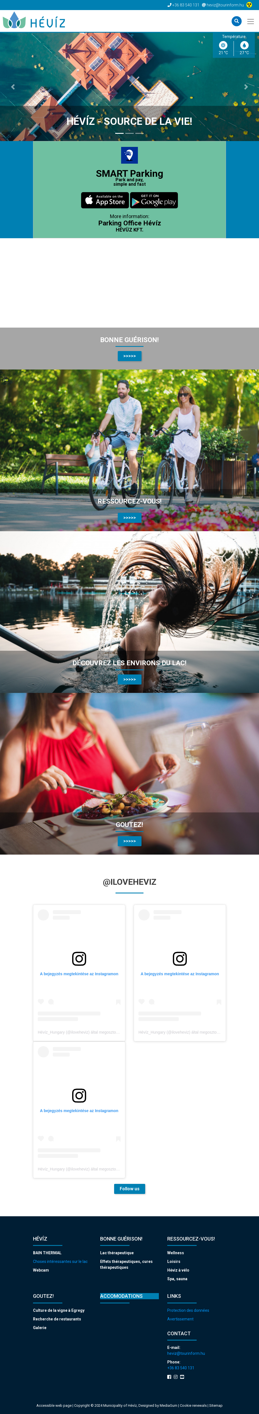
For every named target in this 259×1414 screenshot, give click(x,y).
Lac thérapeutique (117, 1253)
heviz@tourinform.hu (186, 1353)
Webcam (41, 1270)
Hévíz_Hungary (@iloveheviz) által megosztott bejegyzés (87, 1032)
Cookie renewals (194, 1405)
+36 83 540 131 (180, 1368)
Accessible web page (54, 1405)
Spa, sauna (177, 1279)
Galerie (39, 1327)
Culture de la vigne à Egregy (58, 1310)
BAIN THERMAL (47, 1253)
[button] (13, 87)
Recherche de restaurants (57, 1319)
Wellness (175, 1253)
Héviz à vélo (178, 1270)
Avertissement (180, 1319)
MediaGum (168, 1405)
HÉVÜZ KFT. (129, 230)
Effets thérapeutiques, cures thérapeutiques (126, 1264)
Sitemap (216, 1405)
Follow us (130, 1188)
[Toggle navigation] (251, 21)
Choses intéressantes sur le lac (60, 1261)
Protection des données (188, 1310)
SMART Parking (129, 177)
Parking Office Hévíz (129, 223)
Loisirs (173, 1261)
